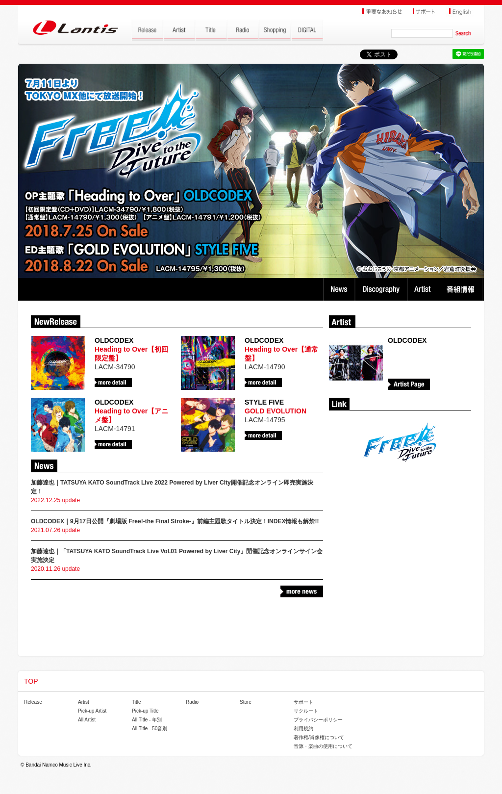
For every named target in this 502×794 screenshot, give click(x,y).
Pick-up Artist (92, 711)
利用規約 (303, 728)
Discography (382, 289)
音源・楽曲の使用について (323, 746)
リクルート (306, 711)
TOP (31, 681)
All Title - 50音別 (149, 728)
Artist (424, 289)
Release (33, 702)
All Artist (87, 719)
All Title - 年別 (147, 719)
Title (136, 702)
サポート (303, 702)
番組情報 (462, 289)
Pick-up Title (145, 711)
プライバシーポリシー (318, 719)
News (339, 289)
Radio (192, 702)
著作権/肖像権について (319, 737)
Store (245, 702)
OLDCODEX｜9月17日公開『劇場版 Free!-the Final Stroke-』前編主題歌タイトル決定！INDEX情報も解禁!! (175, 521)
